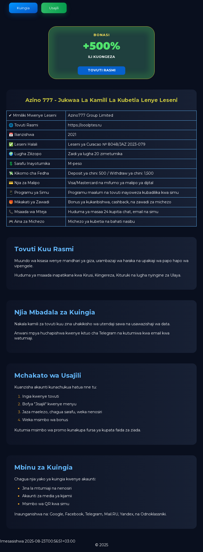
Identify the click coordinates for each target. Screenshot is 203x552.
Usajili (54, 8)
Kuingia (23, 8)
